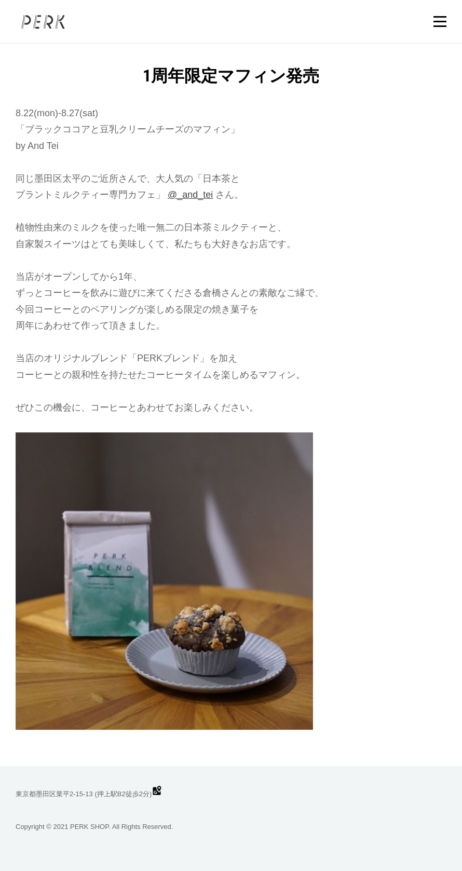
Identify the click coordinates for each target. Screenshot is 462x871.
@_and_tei (190, 194)
